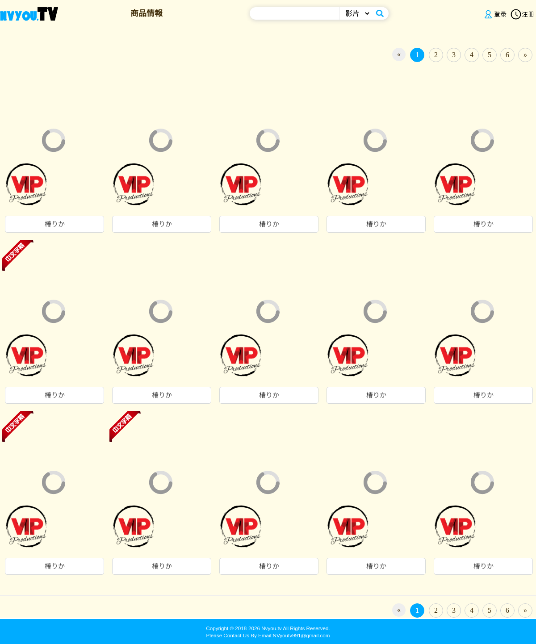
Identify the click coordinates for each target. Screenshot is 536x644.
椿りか (55, 224)
